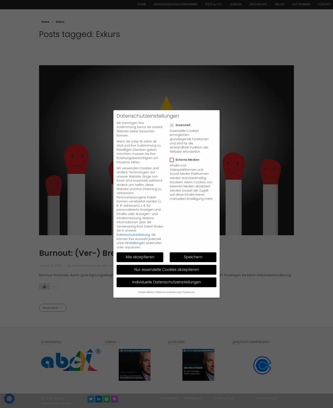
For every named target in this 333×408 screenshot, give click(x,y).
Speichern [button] (193, 248)
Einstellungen (135, 234)
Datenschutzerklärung (133, 226)
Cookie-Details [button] (146, 283)
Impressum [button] (188, 283)
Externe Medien (186, 151)
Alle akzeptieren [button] (140, 248)
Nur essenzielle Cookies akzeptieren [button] (166, 261)
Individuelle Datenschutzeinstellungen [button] (166, 273)
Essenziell (181, 117)
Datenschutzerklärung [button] (168, 283)
